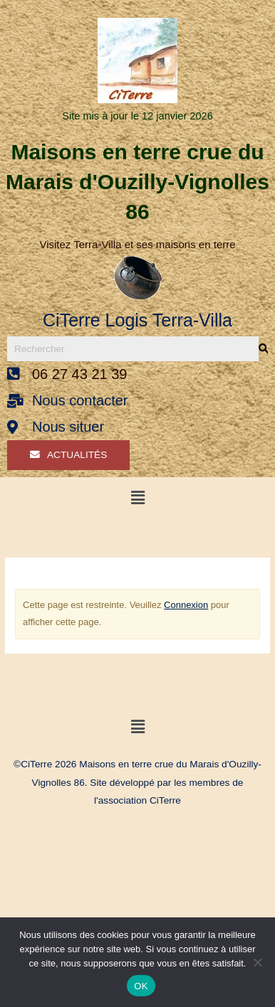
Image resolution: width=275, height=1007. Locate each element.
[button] (137, 497)
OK (140, 986)
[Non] (257, 962)
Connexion (186, 605)
